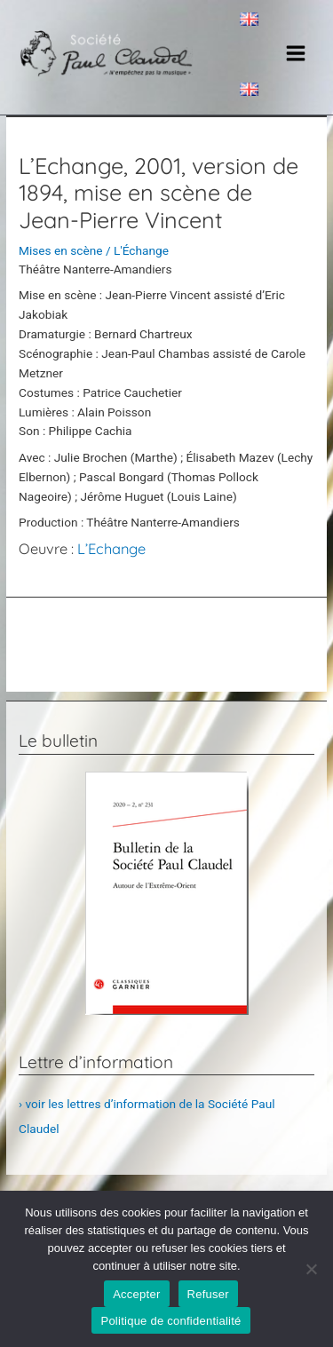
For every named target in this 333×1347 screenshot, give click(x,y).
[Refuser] (311, 1269)
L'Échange (141, 250)
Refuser (208, 1294)
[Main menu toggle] (296, 54)
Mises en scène (60, 250)
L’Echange (111, 549)
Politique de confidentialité (170, 1320)
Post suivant (166, 674)
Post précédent (166, 630)
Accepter (136, 1294)
